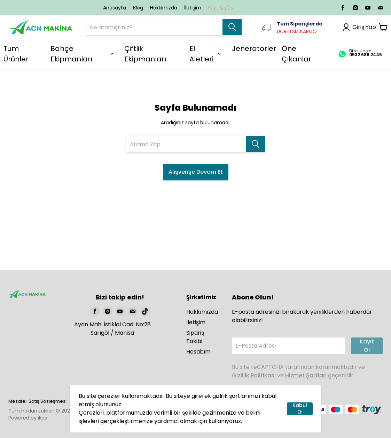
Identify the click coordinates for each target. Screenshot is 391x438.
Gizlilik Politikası (254, 375)
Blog (138, 7)
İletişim (192, 7)
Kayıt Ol (367, 345)
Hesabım (198, 352)
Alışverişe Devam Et (196, 172)
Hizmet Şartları (306, 375)
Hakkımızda (163, 7)
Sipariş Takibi (195, 337)
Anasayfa (114, 7)
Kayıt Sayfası (221, 7)
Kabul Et (299, 408)
